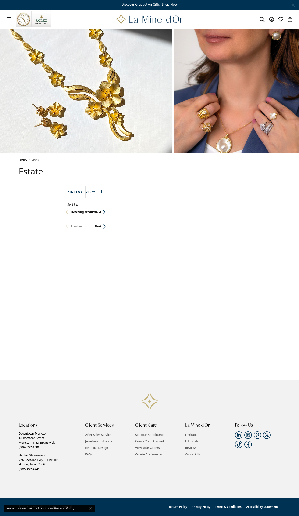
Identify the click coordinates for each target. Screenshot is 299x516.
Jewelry (23, 159)
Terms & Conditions (228, 507)
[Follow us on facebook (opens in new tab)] (248, 444)
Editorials (192, 441)
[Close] (293, 5)
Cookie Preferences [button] (149, 454)
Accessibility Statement (262, 507)
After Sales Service (98, 434)
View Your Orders (147, 448)
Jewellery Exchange (98, 441)
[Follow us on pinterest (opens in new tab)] (257, 435)
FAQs (89, 454)
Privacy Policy (201, 507)
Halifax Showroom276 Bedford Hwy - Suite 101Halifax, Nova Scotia (39, 462)
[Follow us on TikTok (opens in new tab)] (238, 444)
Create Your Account (149, 441)
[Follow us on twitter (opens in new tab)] (267, 435)
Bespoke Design (96, 448)
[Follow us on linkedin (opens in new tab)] (238, 435)
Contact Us (193, 454)
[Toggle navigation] (9, 19)
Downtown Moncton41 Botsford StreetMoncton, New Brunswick (37, 440)
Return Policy (178, 507)
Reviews (190, 448)
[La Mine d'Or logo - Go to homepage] (149, 19)
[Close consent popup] (90, 508)
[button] (169, 5)
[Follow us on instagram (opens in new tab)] (248, 435)
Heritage (191, 434)
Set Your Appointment (151, 434)
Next (272, 212)
